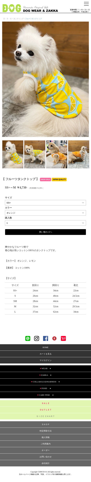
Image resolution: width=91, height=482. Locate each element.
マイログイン (46, 360)
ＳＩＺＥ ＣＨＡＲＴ (45, 416)
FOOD (45, 388)
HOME (45, 347)
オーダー (46, 450)
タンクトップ (18, 19)
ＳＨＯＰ (46, 424)
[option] (45, 79)
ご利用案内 (46, 444)
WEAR (45, 368)
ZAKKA (45, 375)
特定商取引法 (46, 431)
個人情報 (46, 437)
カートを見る (46, 354)
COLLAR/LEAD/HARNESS (45, 382)
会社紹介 (46, 463)
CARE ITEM (45, 395)
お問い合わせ (46, 457)
